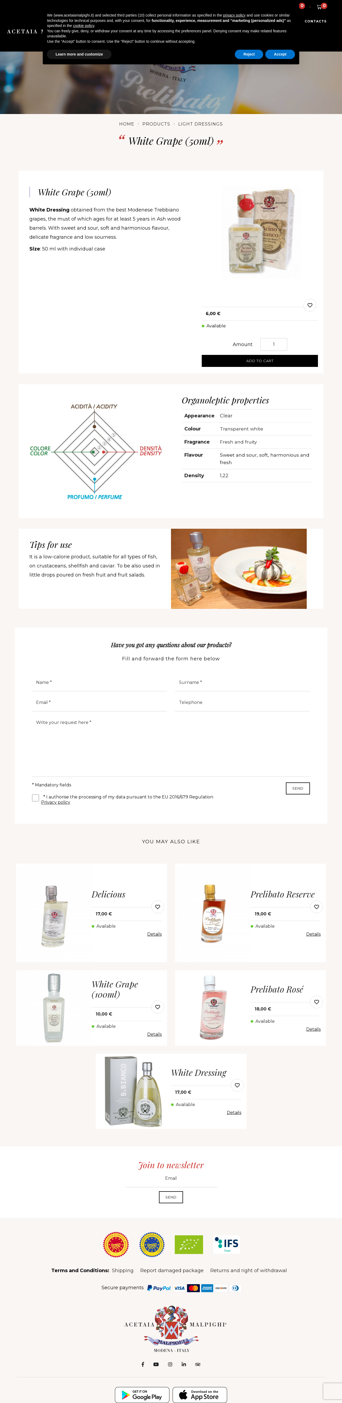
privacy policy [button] (234, 15)
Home (126, 124)
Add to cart (260, 361)
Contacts (316, 23)
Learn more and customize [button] (79, 54)
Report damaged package (172, 1271)
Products (156, 124)
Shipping (123, 1271)
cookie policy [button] (83, 25)
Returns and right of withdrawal (248, 1271)
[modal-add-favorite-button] (157, 907)
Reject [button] (249, 54)
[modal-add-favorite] (310, 305)
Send (298, 789)
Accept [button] (280, 54)
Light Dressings (200, 124)
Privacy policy (55, 803)
